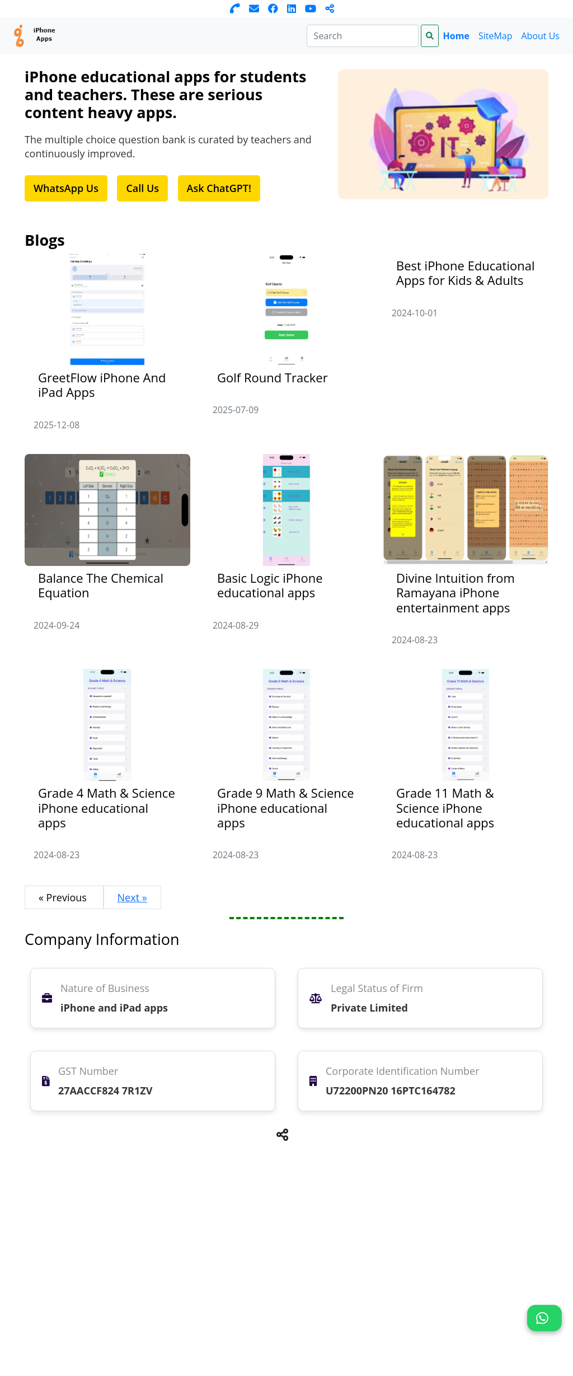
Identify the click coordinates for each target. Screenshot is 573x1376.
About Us (541, 36)
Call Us (142, 188)
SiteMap (495, 36)
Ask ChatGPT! (219, 188)
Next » (132, 897)
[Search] (363, 36)
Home (456, 36)
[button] (544, 1318)
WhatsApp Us (66, 188)
